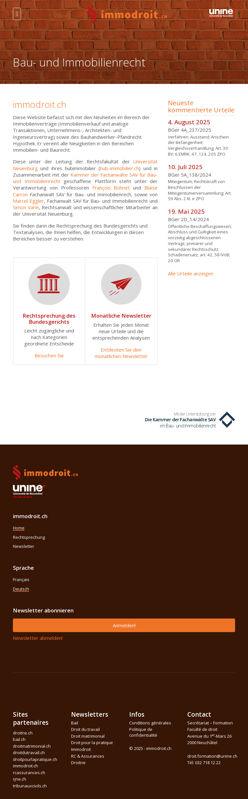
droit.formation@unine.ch (212, 756)
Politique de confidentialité (143, 732)
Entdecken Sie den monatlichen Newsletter (121, 352)
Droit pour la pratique (92, 742)
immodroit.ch (25, 766)
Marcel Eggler (28, 201)
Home (19, 528)
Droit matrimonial (88, 736)
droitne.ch (23, 733)
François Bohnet (111, 187)
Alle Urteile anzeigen (190, 273)
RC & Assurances (87, 756)
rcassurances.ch (29, 772)
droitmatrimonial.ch (32, 746)
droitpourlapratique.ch (35, 759)
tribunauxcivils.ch (30, 786)
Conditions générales (150, 723)
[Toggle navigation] (17, 14)
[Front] (127, 13)
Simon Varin (26, 207)
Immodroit (81, 749)
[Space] (222, 13)
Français (21, 579)
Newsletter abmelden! (38, 638)
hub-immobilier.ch (119, 168)
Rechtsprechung (29, 537)
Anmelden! (124, 625)
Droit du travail (85, 729)
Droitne (78, 762)
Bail (74, 723)
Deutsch (21, 589)
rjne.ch (19, 779)
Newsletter (23, 546)
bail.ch (19, 739)
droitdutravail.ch (29, 752)
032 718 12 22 (208, 762)
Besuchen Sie (49, 355)
